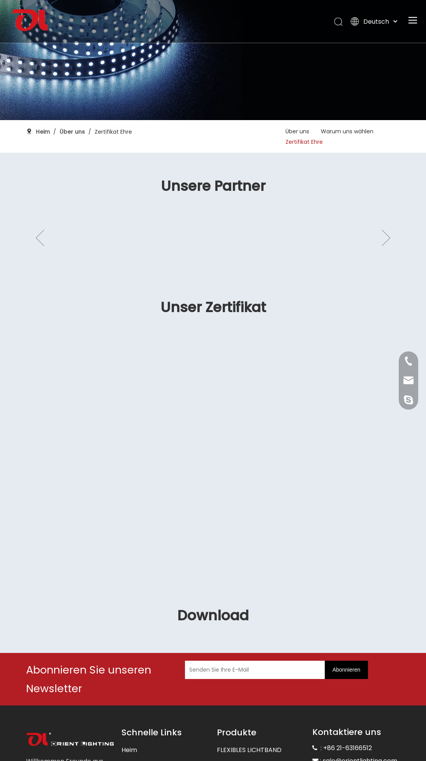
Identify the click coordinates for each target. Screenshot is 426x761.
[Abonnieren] (346, 614)
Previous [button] (40, 210)
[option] (84, 210)
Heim (129, 694)
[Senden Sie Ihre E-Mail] (238, 614)
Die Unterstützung (149, 756)
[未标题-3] (70, 684)
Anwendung (139, 741)
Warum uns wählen (347, 131)
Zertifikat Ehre (304, 142)
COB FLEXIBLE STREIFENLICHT (260, 756)
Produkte (135, 725)
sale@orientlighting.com (360, 705)
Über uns (297, 131)
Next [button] (386, 210)
